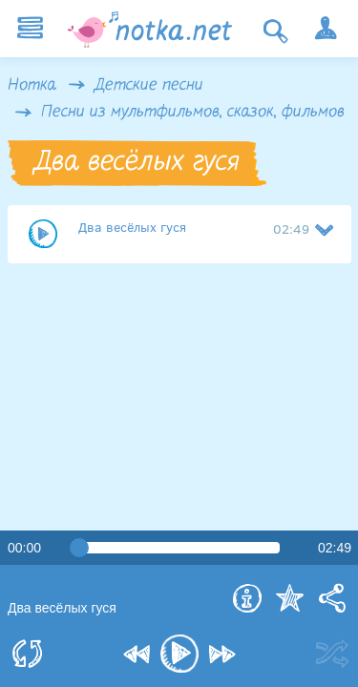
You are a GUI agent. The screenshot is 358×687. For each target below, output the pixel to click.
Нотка (32, 85)
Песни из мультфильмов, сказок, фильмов (193, 112)
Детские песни (149, 85)
